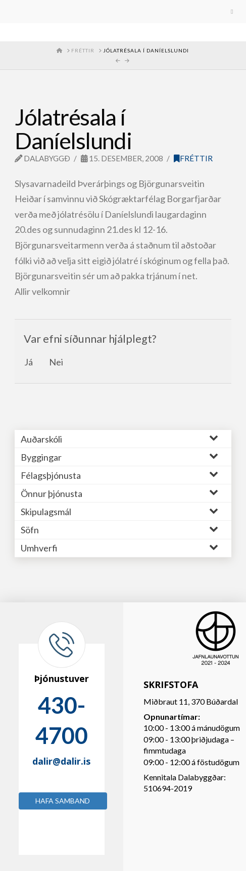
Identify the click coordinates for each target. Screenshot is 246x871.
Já (28, 361)
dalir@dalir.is (61, 761)
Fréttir (193, 158)
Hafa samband (62, 800)
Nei (56, 361)
